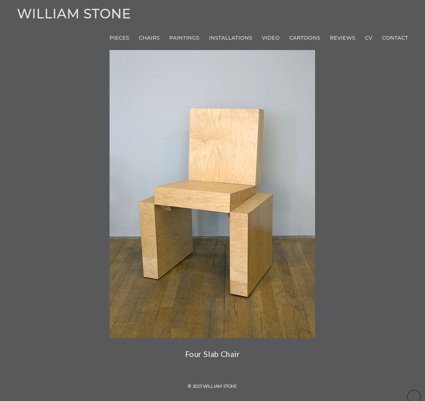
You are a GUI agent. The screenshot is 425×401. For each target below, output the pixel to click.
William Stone (74, 13)
